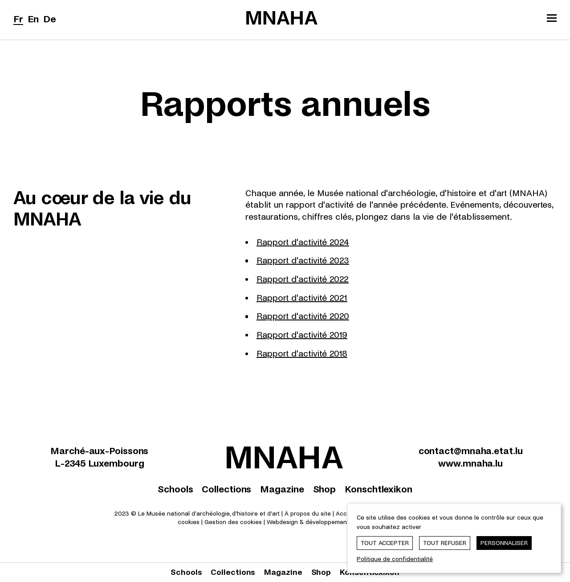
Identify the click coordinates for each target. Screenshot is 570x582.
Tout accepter (385, 543)
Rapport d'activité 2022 (302, 279)
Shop (324, 489)
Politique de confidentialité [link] (395, 559)
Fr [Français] (18, 19)
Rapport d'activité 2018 (301, 353)
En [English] (33, 19)
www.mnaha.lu (470, 463)
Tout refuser (444, 543)
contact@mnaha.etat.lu (471, 451)
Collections (226, 489)
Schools (175, 489)
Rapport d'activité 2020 (302, 316)
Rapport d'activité (293, 242)
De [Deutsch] (49, 19)
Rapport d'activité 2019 (301, 335)
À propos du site (308, 513)
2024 (339, 242)
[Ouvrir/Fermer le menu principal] (552, 19)
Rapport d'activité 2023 (302, 260)
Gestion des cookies (233, 522)
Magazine (282, 489)
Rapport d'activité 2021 (301, 298)
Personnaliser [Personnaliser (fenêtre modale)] (504, 543)
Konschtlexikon (378, 489)
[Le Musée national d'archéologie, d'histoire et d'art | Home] (281, 18)
